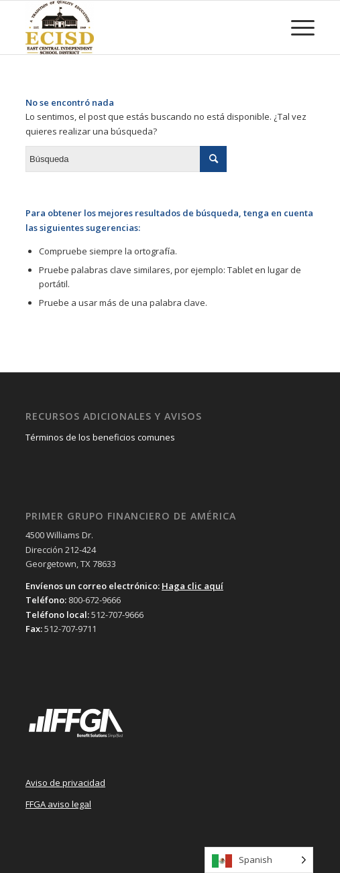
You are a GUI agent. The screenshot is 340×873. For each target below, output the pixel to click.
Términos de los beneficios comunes (100, 437)
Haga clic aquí (192, 586)
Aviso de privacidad (65, 783)
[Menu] (296, 27)
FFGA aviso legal (58, 804)
